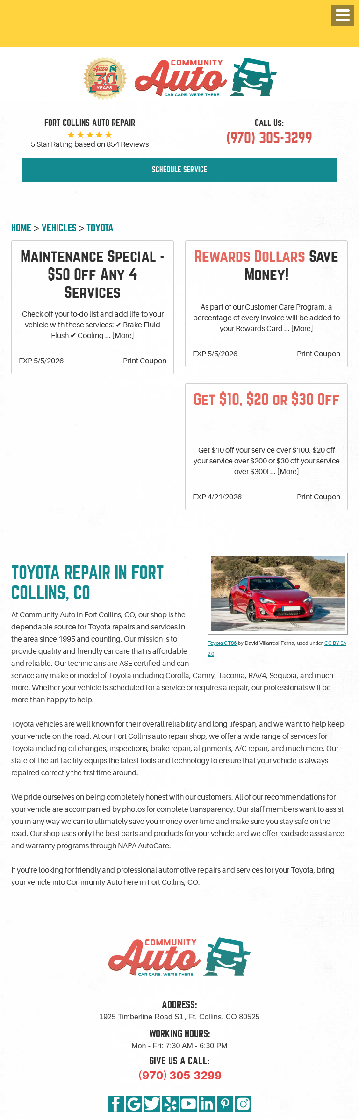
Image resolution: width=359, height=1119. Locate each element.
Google (134, 1104)
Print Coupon (144, 361)
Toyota (100, 228)
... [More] (119, 336)
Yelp (170, 1104)
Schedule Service (180, 169)
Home (21, 228)
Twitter (152, 1104)
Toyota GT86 (222, 643)
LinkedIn (207, 1104)
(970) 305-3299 (180, 1075)
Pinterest (225, 1104)
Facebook (116, 1104)
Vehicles (59, 228)
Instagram (243, 1104)
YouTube (188, 1104)
